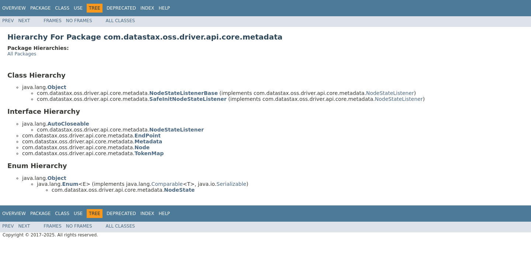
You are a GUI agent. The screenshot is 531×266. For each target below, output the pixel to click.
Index (147, 8)
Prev (8, 20)
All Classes (120, 20)
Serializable (231, 184)
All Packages (21, 54)
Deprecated (121, 8)
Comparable (167, 184)
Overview (14, 8)
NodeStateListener (390, 93)
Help (164, 8)
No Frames (79, 20)
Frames (53, 20)
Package (40, 8)
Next (24, 20)
